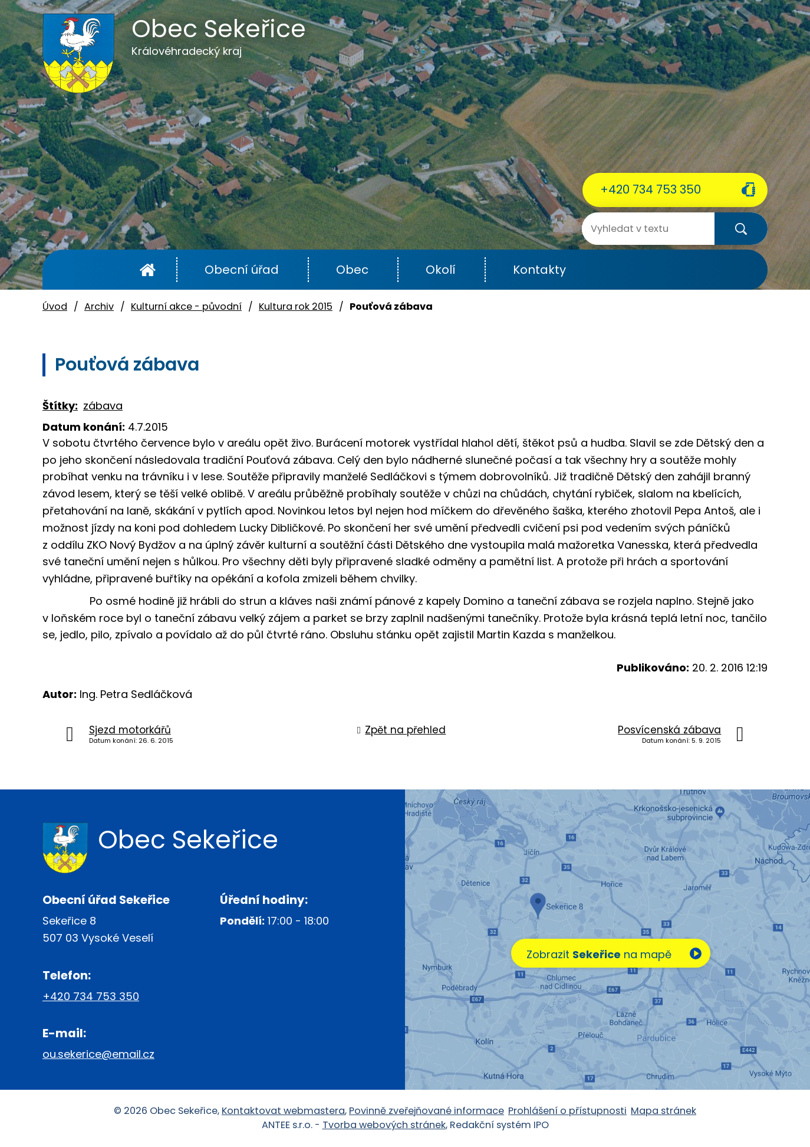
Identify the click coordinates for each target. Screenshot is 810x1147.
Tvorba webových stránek (384, 1125)
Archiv (99, 306)
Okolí (441, 269)
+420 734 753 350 (650, 189)
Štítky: (60, 405)
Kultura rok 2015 (295, 306)
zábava (103, 405)
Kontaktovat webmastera (283, 1110)
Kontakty (539, 269)
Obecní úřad (242, 269)
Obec (352, 269)
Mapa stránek (663, 1110)
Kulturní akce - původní (186, 306)
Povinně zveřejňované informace (426, 1110)
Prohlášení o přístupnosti (567, 1110)
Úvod (147, 270)
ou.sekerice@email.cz (98, 1054)
